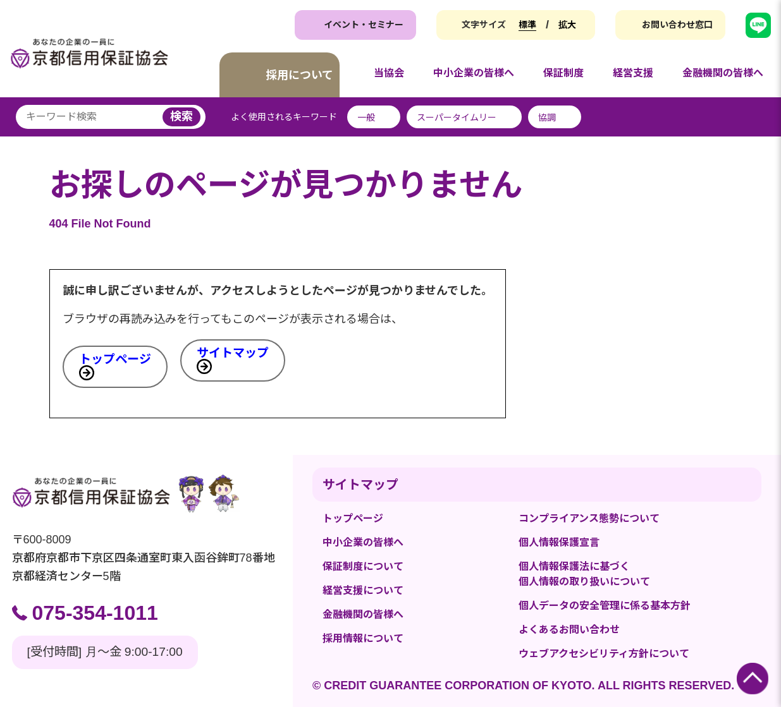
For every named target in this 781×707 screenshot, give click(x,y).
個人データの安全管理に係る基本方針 (605, 605)
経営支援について (363, 590)
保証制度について (363, 566)
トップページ (115, 359)
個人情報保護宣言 (559, 542)
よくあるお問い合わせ (569, 629)
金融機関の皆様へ (363, 614)
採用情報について (363, 638)
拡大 (567, 25)
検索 (181, 116)
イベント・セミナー (363, 25)
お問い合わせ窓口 (677, 25)
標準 (527, 25)
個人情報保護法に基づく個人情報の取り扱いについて (584, 574)
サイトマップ (233, 353)
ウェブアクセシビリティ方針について (604, 653)
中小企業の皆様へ (363, 542)
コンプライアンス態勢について (589, 518)
